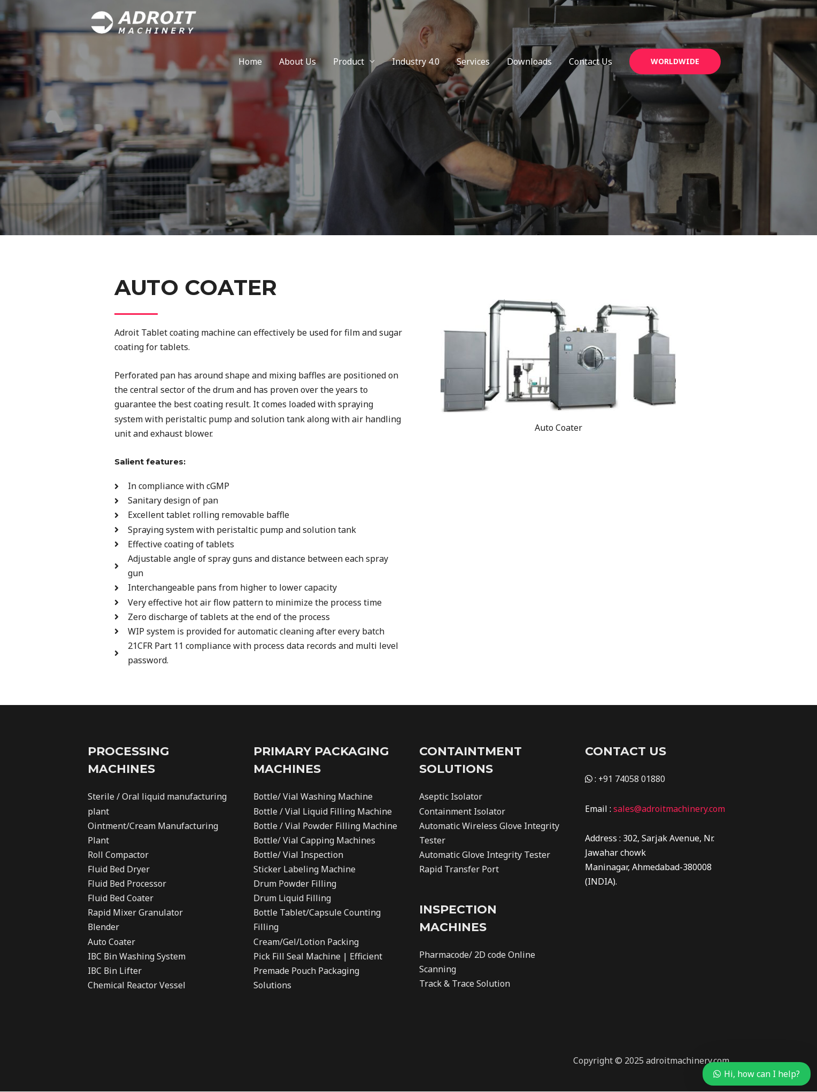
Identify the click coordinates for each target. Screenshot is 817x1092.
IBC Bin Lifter (115, 971)
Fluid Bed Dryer (119, 869)
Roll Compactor (118, 855)
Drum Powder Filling (294, 884)
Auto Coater (111, 942)
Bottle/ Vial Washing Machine (313, 796)
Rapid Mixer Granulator (135, 913)
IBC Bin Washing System (137, 957)
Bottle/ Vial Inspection (298, 855)
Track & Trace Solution (464, 984)
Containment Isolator (462, 811)
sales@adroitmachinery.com (669, 809)
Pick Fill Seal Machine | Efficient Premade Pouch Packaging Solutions (317, 971)
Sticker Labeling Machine (304, 869)
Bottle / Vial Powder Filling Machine (325, 826)
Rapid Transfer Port (459, 869)
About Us (297, 21)
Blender (104, 927)
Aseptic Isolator (450, 796)
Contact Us (590, 21)
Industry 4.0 (416, 21)
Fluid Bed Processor (127, 884)
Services (473, 21)
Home (250, 21)
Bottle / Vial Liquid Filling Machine (322, 811)
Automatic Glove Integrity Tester (484, 855)
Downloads (529, 21)
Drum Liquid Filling (292, 898)
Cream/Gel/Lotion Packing (306, 942)
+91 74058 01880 (632, 779)
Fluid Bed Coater (121, 898)
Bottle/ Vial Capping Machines (314, 840)
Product (348, 21)
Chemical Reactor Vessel (137, 986)
